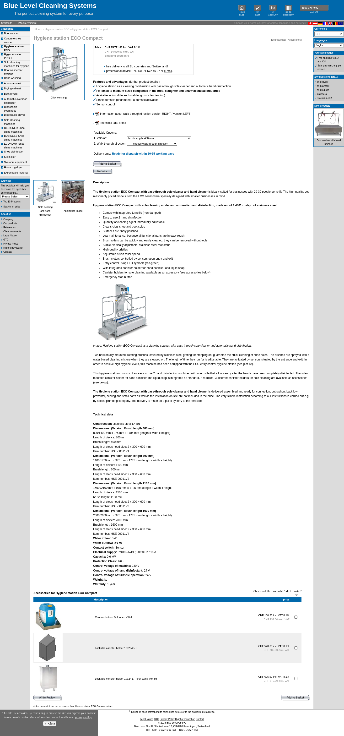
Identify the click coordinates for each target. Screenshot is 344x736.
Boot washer (11, 33)
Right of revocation (13, 247)
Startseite (6, 23)
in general (322, 94)
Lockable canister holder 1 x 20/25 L (116, 648)
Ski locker (10, 156)
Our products (10, 223)
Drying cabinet (12, 88)
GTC (5, 239)
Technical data (278, 39)
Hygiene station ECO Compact (90, 29)
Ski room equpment (15, 162)
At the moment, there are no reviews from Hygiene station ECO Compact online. (73, 706)
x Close (50, 723)
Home (38, 29)
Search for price (11, 206)
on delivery (322, 82)
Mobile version (27, 23)
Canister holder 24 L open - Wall (114, 617)
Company (8, 219)
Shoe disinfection (14, 151)
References (9, 227)
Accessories (294, 39)
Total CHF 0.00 (310, 7)
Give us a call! (324, 98)
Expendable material (16, 172)
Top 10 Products (12, 201)
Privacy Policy (10, 243)
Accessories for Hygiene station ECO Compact (65, 593)
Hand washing (12, 77)
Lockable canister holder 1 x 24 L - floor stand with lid (126, 678)
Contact (7, 252)
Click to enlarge (59, 97)
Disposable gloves (14, 114)
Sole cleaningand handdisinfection (45, 211)
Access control (12, 83)
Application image (73, 211)
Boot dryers (10, 93)
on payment (323, 86)
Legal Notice (10, 235)
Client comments (12, 231)
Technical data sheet (110, 123)
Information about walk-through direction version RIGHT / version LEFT (142, 113)
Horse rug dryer (13, 167)
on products (323, 90)
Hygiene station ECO (57, 29)
